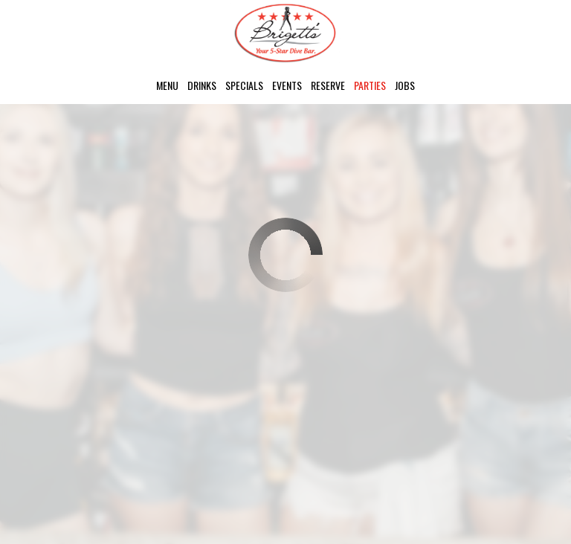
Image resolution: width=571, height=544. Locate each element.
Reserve (328, 85)
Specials (244, 85)
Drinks (201, 85)
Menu (167, 85)
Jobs (405, 85)
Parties (370, 85)
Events (287, 85)
